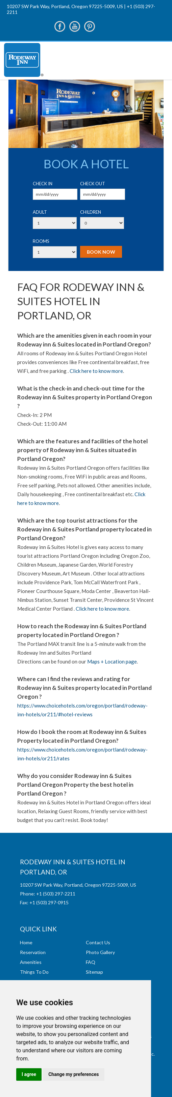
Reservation (33, 952)
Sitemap (94, 972)
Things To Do (34, 972)
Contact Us (98, 942)
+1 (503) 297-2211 (55, 893)
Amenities (31, 962)
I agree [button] (29, 1074)
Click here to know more (96, 371)
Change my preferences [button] (73, 1074)
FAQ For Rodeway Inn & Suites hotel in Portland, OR (81, 301)
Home (26, 942)
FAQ (90, 962)
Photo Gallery (100, 952)
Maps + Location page (112, 661)
